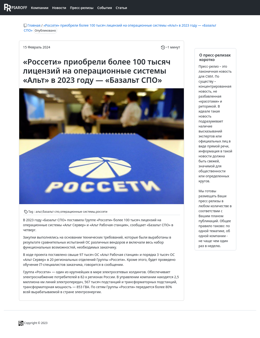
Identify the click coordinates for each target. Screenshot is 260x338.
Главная (34, 25)
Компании (39, 7)
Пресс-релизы (81, 7)
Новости (59, 7)
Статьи (121, 7)
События (104, 7)
